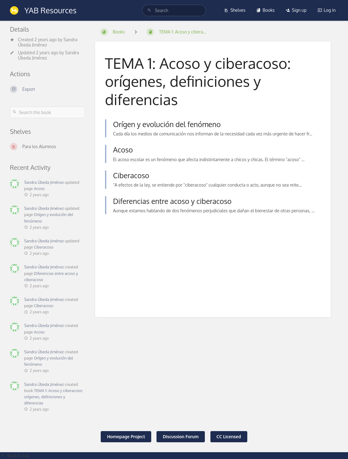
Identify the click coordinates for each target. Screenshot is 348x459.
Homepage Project (126, 436)
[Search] (149, 10)
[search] (174, 10)
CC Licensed (229, 436)
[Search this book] (47, 112)
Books (265, 10)
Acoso (39, 188)
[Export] (47, 89)
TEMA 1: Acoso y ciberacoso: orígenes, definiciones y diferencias (53, 396)
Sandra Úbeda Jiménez (44, 182)
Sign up (296, 10)
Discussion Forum (181, 436)
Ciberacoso (43, 247)
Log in (327, 10)
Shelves (234, 10)
